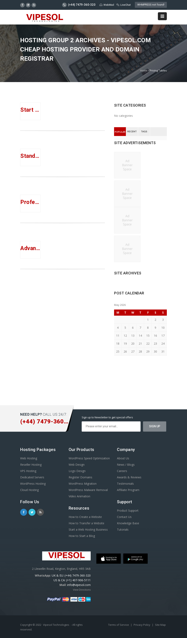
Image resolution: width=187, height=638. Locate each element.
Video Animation (79, 496)
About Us (123, 458)
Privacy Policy (142, 625)
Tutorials (123, 529)
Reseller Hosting (31, 465)
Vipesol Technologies (56, 625)
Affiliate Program (128, 490)
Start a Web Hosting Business (88, 529)
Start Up (30, 110)
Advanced (30, 248)
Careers (122, 471)
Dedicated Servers (32, 477)
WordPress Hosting (33, 483)
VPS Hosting (28, 471)
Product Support (128, 510)
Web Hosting (28, 458)
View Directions (82, 589)
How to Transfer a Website (86, 523)
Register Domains (80, 477)
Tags (144, 131)
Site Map (160, 625)
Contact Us (124, 517)
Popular (120, 132)
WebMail (106, 4)
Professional (30, 202)
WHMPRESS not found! (150, 4)
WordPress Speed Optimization (89, 458)
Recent (132, 131)
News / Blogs (126, 465)
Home (143, 70)
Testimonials (125, 483)
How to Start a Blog (82, 536)
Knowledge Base (128, 523)
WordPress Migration (83, 483)
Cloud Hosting (29, 490)
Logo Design (77, 471)
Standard (30, 156)
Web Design (77, 465)
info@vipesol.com (79, 585)
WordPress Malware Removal (88, 490)
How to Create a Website (85, 517)
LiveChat (123, 4)
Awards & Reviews (129, 477)
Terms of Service (119, 625)
